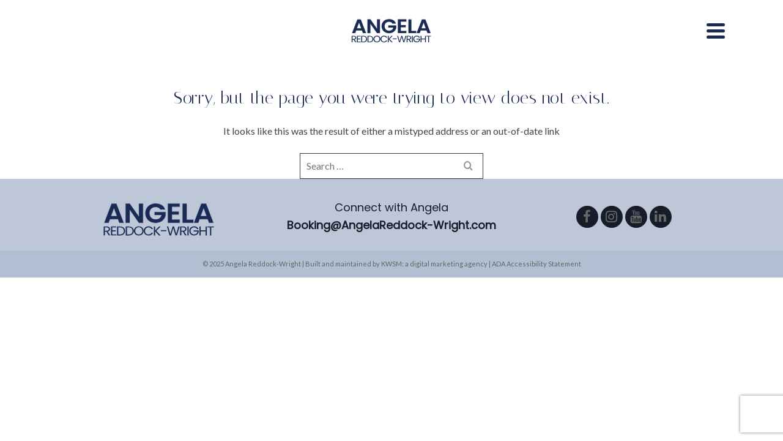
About (262, 43)
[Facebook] (587, 244)
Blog (609, 43)
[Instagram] (612, 244)
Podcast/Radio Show (525, 43)
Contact (700, 43)
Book (649, 43)
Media (306, 43)
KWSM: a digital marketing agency (434, 291)
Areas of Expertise (394, 43)
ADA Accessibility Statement (536, 291)
